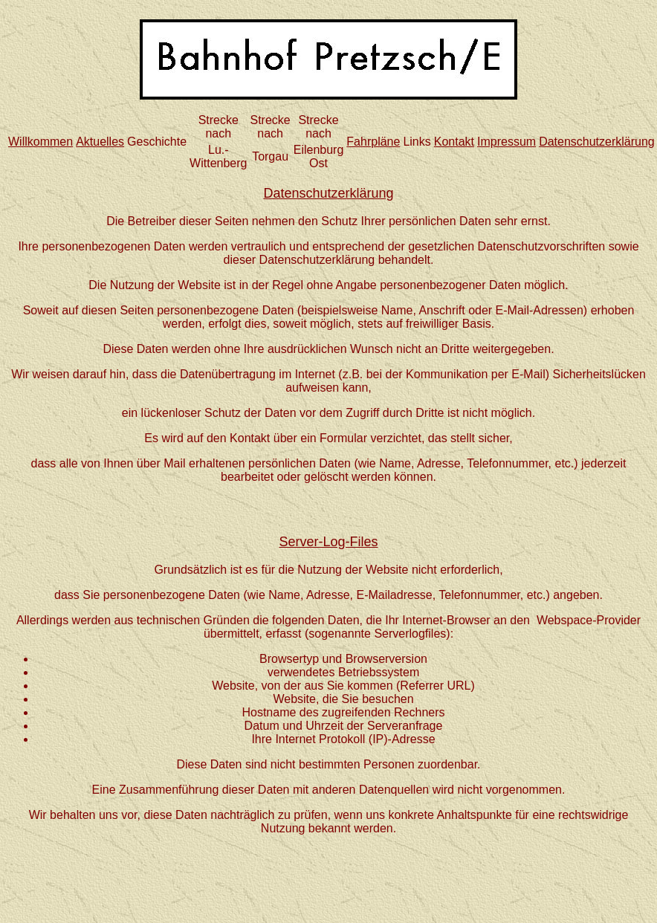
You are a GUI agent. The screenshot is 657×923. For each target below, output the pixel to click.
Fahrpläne (373, 141)
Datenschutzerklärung (597, 141)
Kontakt (454, 141)
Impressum (506, 141)
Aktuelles (100, 141)
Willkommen (40, 141)
